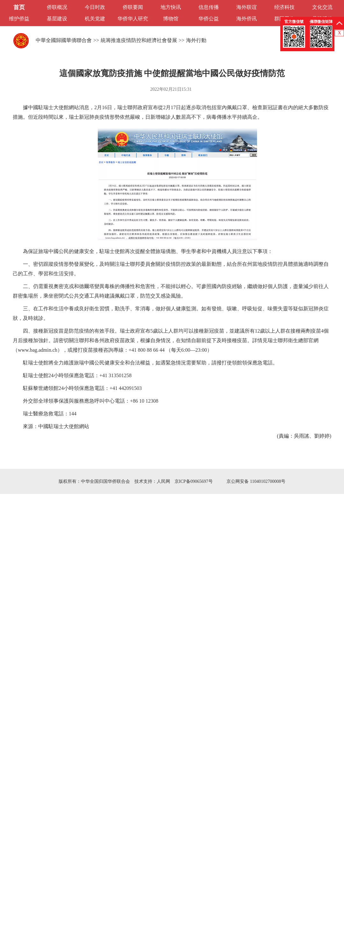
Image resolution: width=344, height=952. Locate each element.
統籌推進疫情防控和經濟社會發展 (139, 40)
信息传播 (208, 7)
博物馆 (170, 18)
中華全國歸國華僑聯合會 (64, 40)
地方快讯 (171, 7)
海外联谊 (246, 7)
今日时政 (95, 7)
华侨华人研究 (133, 18)
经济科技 (284, 7)
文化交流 (322, 7)
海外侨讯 (246, 18)
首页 (19, 7)
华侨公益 (208, 18)
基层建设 (57, 18)
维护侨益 (19, 18)
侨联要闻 (133, 7)
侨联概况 (57, 7)
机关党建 (95, 18)
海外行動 (196, 40)
